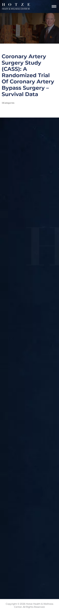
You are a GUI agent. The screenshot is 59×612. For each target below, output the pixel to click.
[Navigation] (54, 6)
